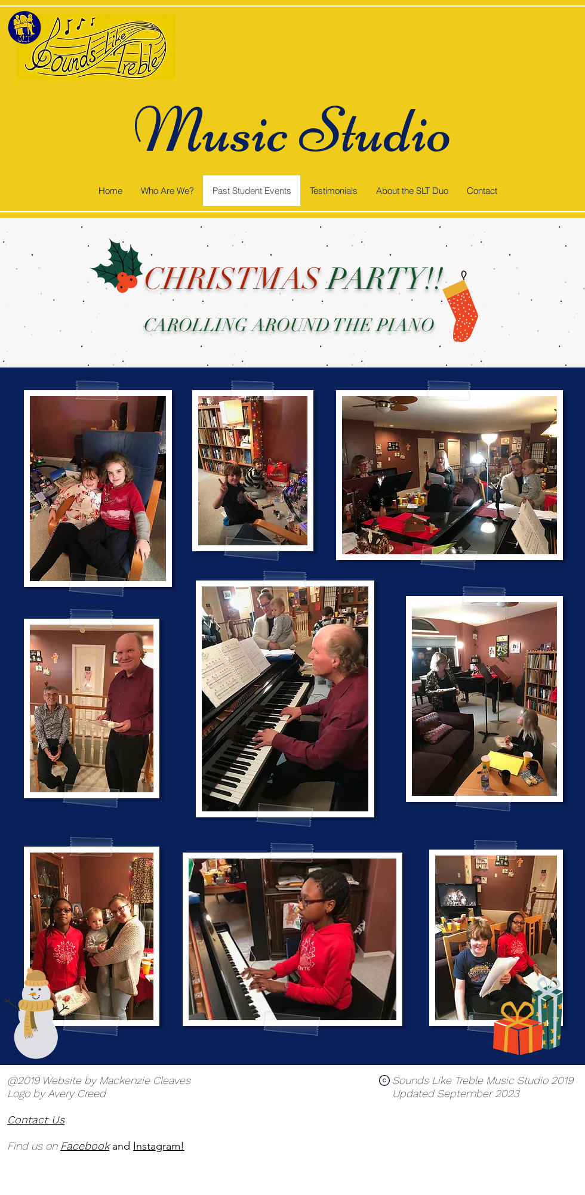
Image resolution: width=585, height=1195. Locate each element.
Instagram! (158, 1146)
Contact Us (35, 1119)
